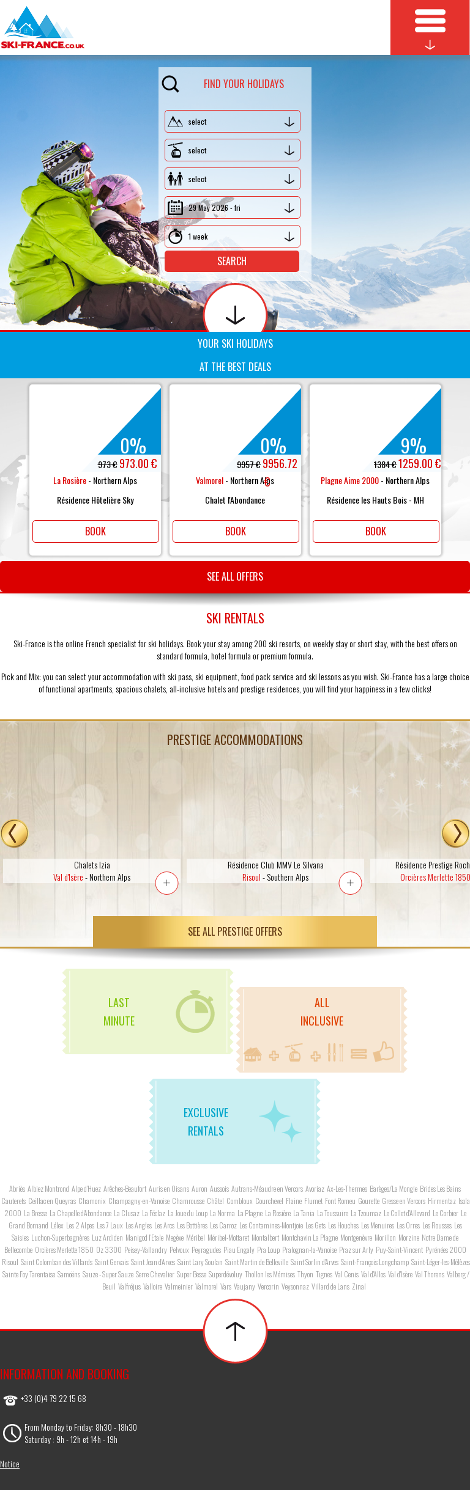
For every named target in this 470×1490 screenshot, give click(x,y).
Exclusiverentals (243, 1121)
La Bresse (35, 1213)
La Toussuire (332, 1213)
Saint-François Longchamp (375, 1262)
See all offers (235, 576)
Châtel (215, 1200)
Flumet (313, 1200)
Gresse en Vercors (403, 1200)
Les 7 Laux (110, 1225)
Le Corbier (445, 1213)
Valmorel (206, 1286)
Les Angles (138, 1225)
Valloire (152, 1286)
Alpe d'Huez (86, 1188)
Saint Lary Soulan (200, 1262)
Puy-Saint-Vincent (399, 1249)
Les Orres (408, 1225)
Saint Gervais (112, 1262)
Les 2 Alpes (80, 1225)
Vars (225, 1286)
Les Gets (315, 1225)
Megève (175, 1237)
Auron (199, 1188)
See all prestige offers (235, 931)
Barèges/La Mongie (393, 1188)
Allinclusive (319, 1028)
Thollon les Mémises (270, 1274)
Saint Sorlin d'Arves (314, 1262)
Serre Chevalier (155, 1274)
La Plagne (250, 1213)
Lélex (57, 1225)
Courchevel (269, 1200)
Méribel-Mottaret (228, 1237)
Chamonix (92, 1200)
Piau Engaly (239, 1249)
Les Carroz (223, 1225)
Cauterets (13, 1200)
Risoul (10, 1262)
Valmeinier (179, 1286)
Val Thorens (429, 1274)
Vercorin (268, 1286)
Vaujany (244, 1286)
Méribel (195, 1237)
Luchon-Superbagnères (60, 1237)
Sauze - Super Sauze (108, 1274)
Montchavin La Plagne (310, 1237)
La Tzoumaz (366, 1213)
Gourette (368, 1200)
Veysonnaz (295, 1286)
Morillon (385, 1237)
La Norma (222, 1213)
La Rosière (278, 1213)
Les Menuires (377, 1225)
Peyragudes (206, 1249)
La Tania (304, 1213)
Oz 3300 (109, 1249)
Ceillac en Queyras (52, 1200)
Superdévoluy (225, 1274)
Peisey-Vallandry (145, 1249)
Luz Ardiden (107, 1237)
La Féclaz (153, 1213)
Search (232, 261)
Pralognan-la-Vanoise (309, 1249)
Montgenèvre (356, 1237)
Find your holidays (223, 81)
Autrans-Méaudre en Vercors (267, 1188)
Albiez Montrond (48, 1188)
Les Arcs (164, 1225)
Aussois (219, 1188)
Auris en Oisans (169, 1188)
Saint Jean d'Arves (153, 1262)
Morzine (408, 1237)
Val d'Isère (400, 1274)
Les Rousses (437, 1225)
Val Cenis (347, 1274)
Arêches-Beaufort (124, 1188)
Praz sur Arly (356, 1249)
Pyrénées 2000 (445, 1249)
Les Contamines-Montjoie (271, 1225)
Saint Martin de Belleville (256, 1262)
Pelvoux (179, 1249)
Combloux (239, 1200)
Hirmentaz (442, 1200)
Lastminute (159, 1011)
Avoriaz (314, 1188)
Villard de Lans (330, 1286)
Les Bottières (192, 1225)
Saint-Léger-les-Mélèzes (440, 1262)
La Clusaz (127, 1213)
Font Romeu (340, 1200)
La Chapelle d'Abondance (80, 1213)
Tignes (324, 1274)
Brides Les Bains (440, 1188)
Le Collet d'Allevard (407, 1213)
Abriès (17, 1188)
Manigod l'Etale (144, 1237)
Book (95, 531)
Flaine (294, 1200)
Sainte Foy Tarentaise (28, 1274)
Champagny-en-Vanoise (139, 1200)
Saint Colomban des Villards (56, 1262)
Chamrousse (188, 1200)
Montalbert (265, 1237)
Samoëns (69, 1274)
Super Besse (191, 1274)
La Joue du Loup (187, 1213)
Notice (10, 1463)
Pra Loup (268, 1249)
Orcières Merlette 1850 (64, 1249)
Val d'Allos (373, 1274)
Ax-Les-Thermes (347, 1188)
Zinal (359, 1286)
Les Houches (343, 1225)
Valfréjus (129, 1286)
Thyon (305, 1274)
